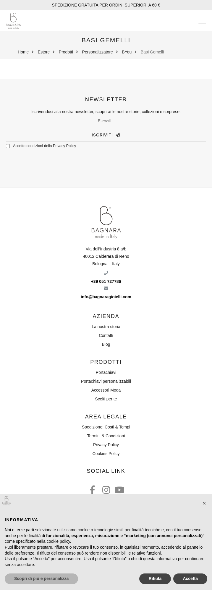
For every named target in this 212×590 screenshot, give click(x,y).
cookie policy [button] (58, 541)
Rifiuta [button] (155, 578)
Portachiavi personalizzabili (106, 381)
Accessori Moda (106, 390)
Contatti (106, 335)
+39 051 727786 (106, 281)
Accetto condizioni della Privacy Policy (44, 146)
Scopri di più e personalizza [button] (41, 578)
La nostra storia (106, 326)
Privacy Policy (106, 444)
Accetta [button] (190, 578)
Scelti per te (106, 399)
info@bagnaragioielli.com (106, 296)
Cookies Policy (106, 453)
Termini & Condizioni (106, 435)
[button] (202, 21)
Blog (106, 344)
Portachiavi (106, 372)
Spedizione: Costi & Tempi (106, 427)
